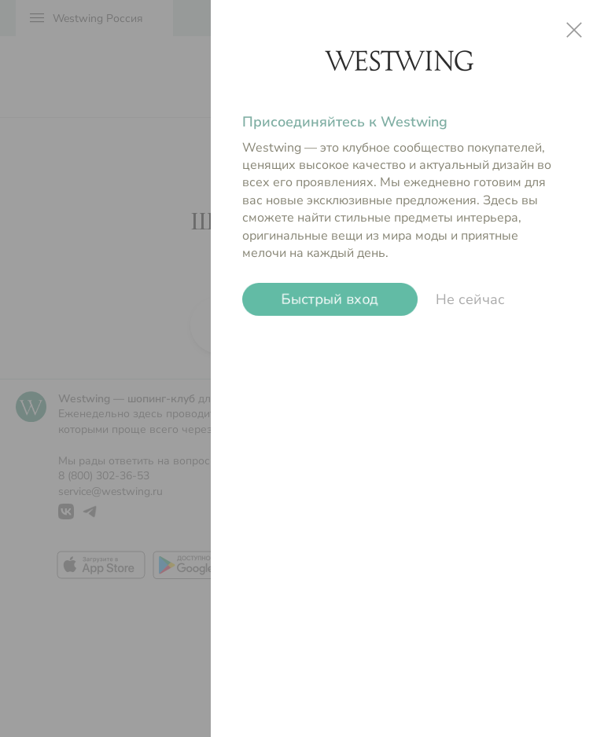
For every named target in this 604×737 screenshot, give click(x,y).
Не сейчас (470, 299)
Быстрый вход (330, 299)
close (574, 30)
